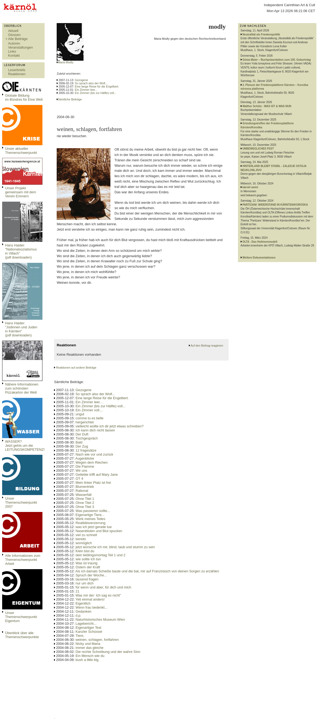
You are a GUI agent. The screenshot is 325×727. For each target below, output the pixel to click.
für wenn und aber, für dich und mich (103, 587)
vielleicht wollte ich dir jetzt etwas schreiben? (109, 426)
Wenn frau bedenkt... (91, 607)
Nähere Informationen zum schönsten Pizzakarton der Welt (21, 388)
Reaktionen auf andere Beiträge (76, 367)
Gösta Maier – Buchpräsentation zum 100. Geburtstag (276, 59)
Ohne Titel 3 (84, 507)
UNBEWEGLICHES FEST (258, 148)
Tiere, (79, 636)
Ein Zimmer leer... (86, 89)
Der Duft (81, 434)
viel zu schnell (86, 535)
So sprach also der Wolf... (91, 83)
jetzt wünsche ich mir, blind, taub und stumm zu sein (115, 547)
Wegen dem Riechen (91, 462)
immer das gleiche (89, 648)
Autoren (14, 43)
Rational (81, 491)
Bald (78, 442)
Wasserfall (83, 495)
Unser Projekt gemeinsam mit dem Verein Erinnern (20, 192)
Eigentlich (83, 603)
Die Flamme (84, 466)
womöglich (83, 543)
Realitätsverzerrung (90, 523)
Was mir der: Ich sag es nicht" (98, 595)
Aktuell (13, 31)
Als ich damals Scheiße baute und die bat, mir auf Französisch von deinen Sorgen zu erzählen (147, 571)
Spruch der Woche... (91, 575)
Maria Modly (65, 62)
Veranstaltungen (20, 47)
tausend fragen (86, 579)
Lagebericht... (85, 623)
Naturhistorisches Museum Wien (100, 619)
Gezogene (81, 80)
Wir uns (81, 470)
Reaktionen (17, 74)
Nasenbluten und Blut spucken (98, 531)
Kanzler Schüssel (88, 632)
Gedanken (83, 611)
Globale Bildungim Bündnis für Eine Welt (24, 97)
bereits (80, 539)
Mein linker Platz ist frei (93, 483)
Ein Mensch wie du (89, 656)
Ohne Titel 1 (84, 499)
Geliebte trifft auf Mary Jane (96, 474)
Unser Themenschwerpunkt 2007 (21, 502)
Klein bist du (84, 551)
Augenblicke (84, 458)
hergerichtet (84, 422)
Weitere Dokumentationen (258, 257)
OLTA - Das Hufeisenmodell (259, 241)
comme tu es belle (89, 418)
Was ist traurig (86, 563)
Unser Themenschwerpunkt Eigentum (21, 617)
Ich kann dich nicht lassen (95, 430)
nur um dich (84, 583)
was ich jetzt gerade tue (93, 527)
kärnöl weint (250, 187)
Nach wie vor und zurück (94, 454)
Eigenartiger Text (88, 628)
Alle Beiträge (18, 39)
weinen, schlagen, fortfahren (97, 640)
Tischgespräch (86, 438)
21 (77, 591)
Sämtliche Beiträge (70, 99)
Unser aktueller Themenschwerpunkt (21, 151)
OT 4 (79, 479)
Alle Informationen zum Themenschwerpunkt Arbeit (22, 560)
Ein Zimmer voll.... (89, 410)
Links (12, 51)
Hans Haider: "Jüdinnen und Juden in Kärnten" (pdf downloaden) (21, 329)
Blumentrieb (84, 487)
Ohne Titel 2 (84, 503)
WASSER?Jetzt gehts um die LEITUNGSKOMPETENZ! (25, 445)
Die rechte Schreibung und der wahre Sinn (107, 652)
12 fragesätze (85, 450)
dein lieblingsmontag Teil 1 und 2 (100, 555)
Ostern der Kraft (87, 567)
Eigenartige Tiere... (89, 515)
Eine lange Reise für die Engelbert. (97, 86)
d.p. (78, 615)
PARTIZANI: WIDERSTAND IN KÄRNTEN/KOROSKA (275, 204)
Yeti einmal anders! (89, 599)
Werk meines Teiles (90, 519)
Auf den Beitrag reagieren (206, 345)
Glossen (14, 35)
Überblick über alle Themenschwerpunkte (22, 635)
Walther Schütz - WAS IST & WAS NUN (266, 106)
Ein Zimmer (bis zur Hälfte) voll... (96, 92)
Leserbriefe (16, 70)
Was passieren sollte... (92, 511)
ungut (79, 414)
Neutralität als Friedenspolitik (261, 34)
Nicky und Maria (87, 644)
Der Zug (81, 446)
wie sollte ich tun (88, 559)
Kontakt (14, 55)
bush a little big (86, 660)
